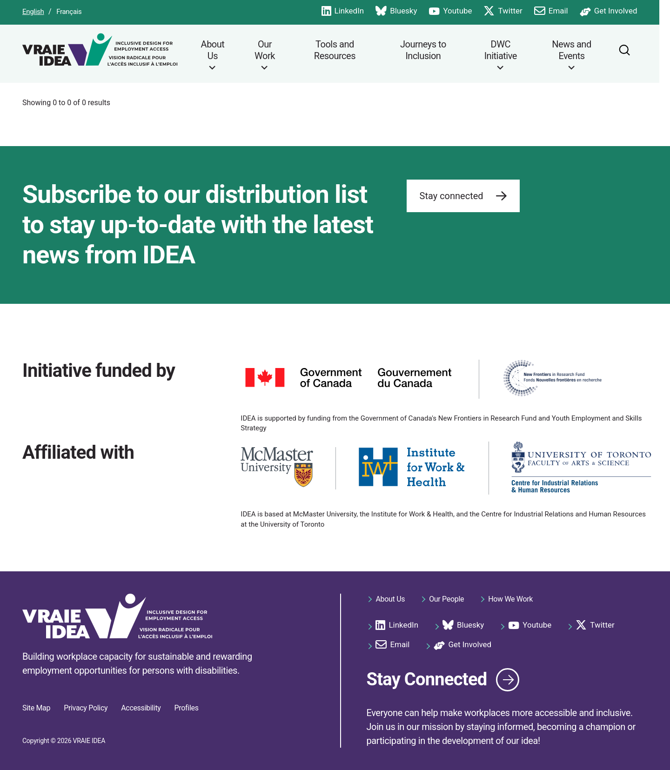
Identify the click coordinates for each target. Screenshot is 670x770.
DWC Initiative (507, 50)
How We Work (510, 598)
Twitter (513, 11)
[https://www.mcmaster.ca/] (277, 467)
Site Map (36, 707)
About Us (213, 50)
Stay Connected (429, 678)
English (33, 11)
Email (561, 11)
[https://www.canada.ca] (348, 377)
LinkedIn (353, 11)
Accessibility (141, 707)
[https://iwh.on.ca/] (412, 467)
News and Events (580, 50)
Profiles (186, 707)
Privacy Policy (85, 707)
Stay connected (463, 196)
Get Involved (619, 11)
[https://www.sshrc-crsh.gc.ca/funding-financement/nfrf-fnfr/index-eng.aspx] (552, 377)
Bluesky (407, 11)
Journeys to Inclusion (428, 50)
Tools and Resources (337, 50)
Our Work (265, 50)
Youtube (460, 11)
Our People (446, 598)
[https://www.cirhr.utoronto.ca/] (581, 467)
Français (68, 11)
